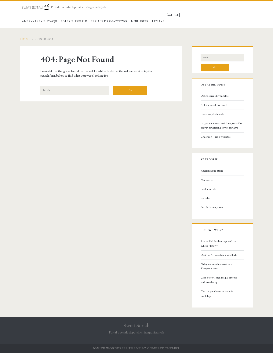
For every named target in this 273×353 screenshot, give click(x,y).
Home (25, 39)
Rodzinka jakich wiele (212, 114)
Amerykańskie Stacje (39, 21)
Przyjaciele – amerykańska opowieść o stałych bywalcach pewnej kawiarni (221, 125)
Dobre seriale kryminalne (215, 95)
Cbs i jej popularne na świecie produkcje (217, 294)
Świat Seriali (136, 325)
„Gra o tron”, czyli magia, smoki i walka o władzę (219, 280)
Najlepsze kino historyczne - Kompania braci (216, 266)
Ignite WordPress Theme (117, 348)
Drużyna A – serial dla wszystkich (219, 255)
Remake (158, 21)
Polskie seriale (74, 21)
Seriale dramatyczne (109, 21)
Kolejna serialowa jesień (214, 105)
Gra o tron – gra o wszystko (216, 136)
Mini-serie (139, 21)
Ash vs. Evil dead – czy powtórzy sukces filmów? (218, 243)
